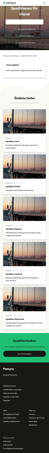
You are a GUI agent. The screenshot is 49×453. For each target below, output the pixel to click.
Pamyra (6, 56)
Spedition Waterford (15, 319)
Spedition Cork (12, 141)
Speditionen (14, 56)
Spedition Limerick (14, 274)
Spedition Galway (14, 229)
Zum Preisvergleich (24, 354)
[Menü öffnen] (44, 3)
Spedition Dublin (13, 186)
